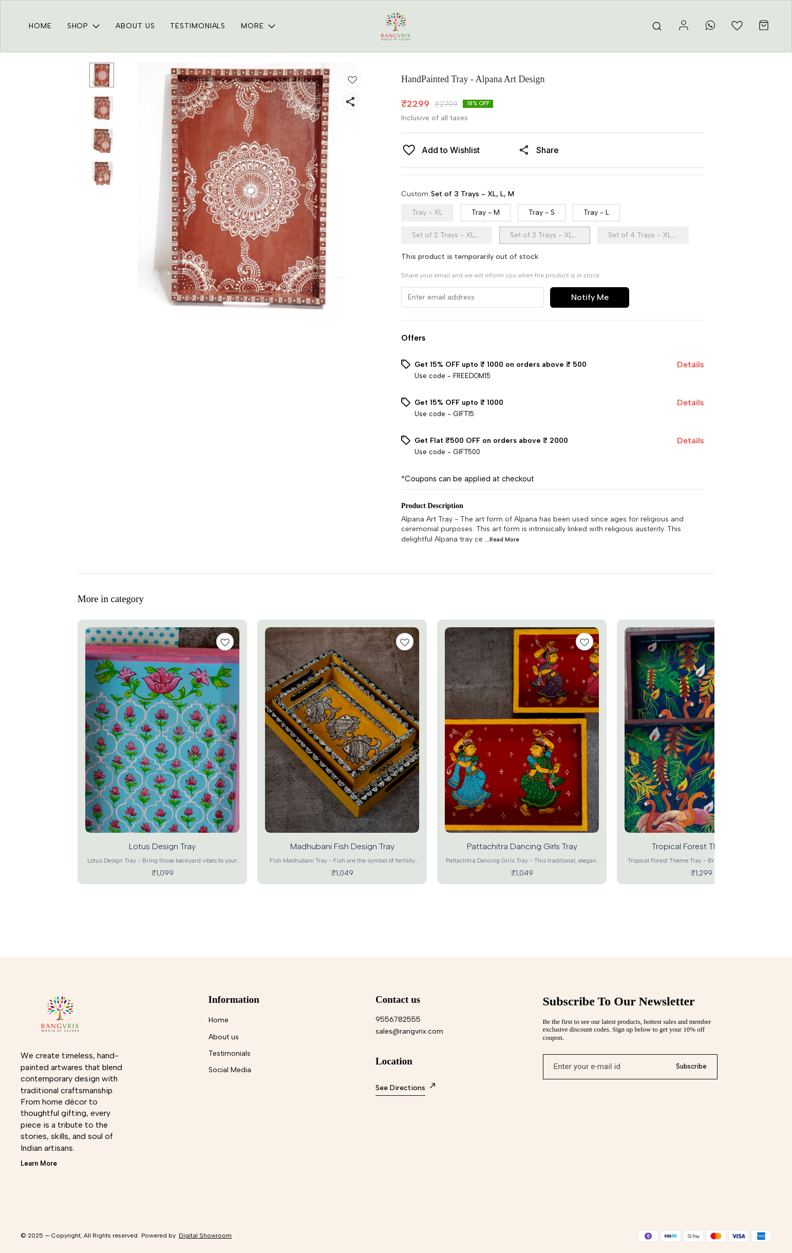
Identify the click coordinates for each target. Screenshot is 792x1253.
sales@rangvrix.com (409, 1031)
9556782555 (398, 1019)
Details (690, 364)
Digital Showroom (205, 1235)
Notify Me (590, 297)
